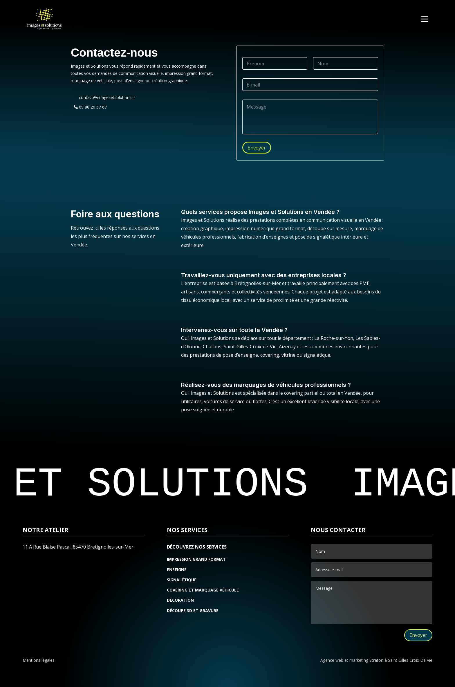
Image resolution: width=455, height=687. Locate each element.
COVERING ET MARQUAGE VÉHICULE (203, 590)
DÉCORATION (180, 600)
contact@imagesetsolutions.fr (107, 97)
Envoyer (257, 147)
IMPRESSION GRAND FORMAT (196, 559)
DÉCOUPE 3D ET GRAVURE (193, 611)
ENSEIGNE (177, 570)
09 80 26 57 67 (93, 107)
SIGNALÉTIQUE (181, 580)
